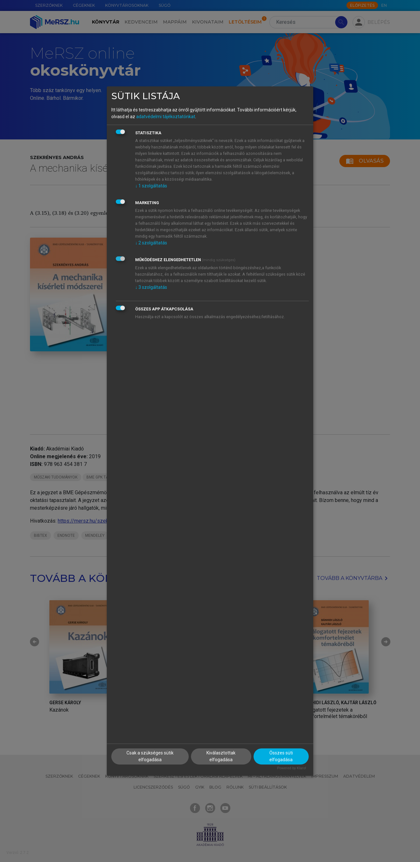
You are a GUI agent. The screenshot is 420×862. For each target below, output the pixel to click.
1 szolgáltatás (151, 185)
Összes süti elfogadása (281, 757)
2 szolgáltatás (151, 242)
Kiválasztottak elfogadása (220, 757)
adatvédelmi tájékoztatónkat (165, 116)
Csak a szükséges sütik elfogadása (150, 757)
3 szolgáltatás (151, 287)
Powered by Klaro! (291, 768)
